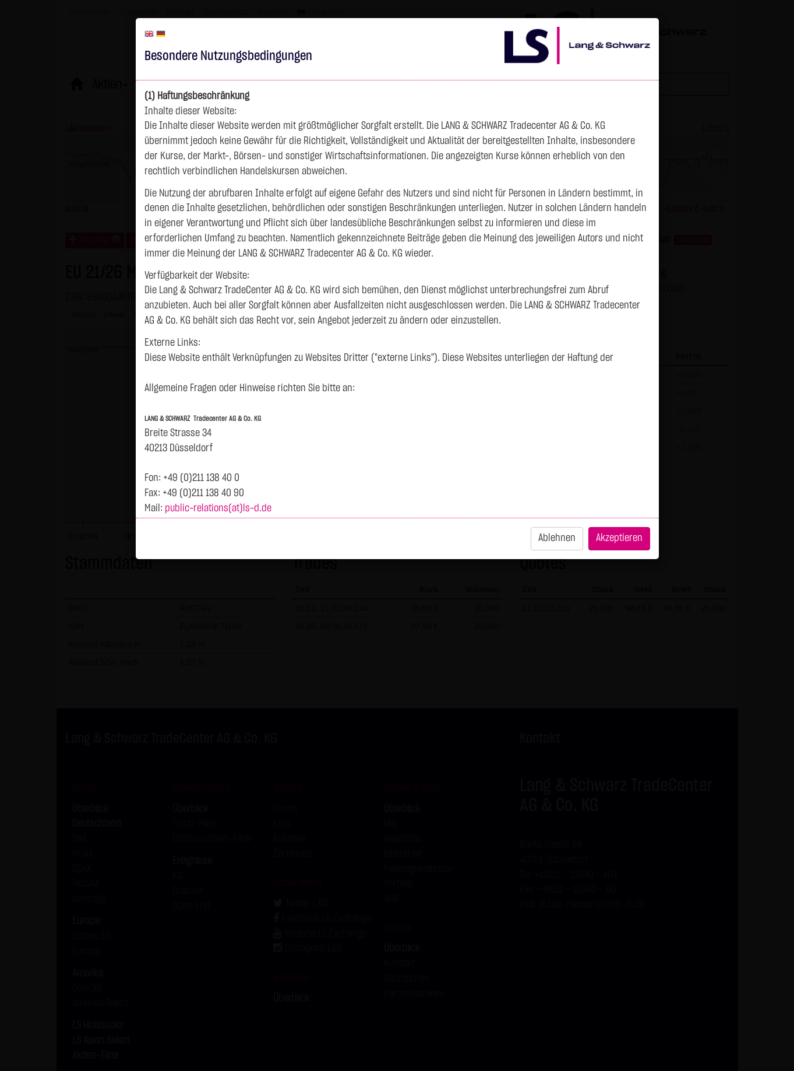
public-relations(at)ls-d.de (218, 508)
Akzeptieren (619, 538)
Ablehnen (557, 538)
